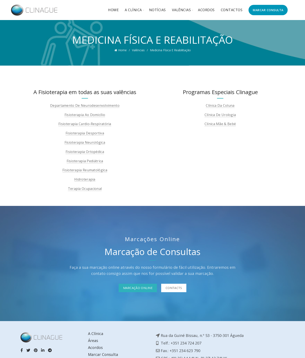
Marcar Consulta (103, 354)
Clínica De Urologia (220, 115)
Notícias (157, 10)
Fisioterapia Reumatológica (84, 170)
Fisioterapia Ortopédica (85, 152)
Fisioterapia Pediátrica (85, 161)
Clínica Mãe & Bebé (220, 124)
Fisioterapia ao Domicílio (85, 115)
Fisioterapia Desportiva (85, 133)
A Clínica (133, 10)
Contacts (174, 288)
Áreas (93, 340)
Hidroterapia (84, 179)
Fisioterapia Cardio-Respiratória (84, 124)
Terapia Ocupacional (85, 188)
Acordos (206, 10)
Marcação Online (138, 288)
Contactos (232, 10)
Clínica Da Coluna (220, 105)
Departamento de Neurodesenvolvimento (85, 105)
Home (113, 10)
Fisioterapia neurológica (85, 142)
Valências (181, 10)
